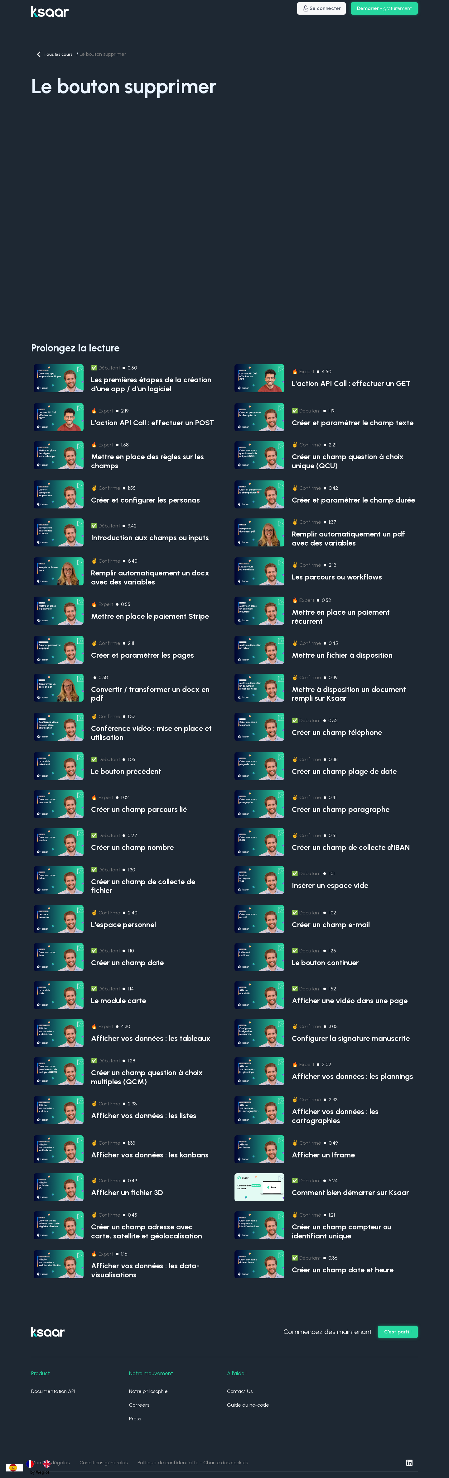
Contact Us (240, 1391)
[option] (31, 1464)
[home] (50, 8)
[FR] (31, 1464)
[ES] (14, 1467)
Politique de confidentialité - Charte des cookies (193, 1463)
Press (135, 1419)
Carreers (139, 1405)
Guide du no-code (248, 1405)
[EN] (48, 1464)
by (40, 1472)
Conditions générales (104, 1463)
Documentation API (53, 1391)
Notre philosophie (148, 1391)
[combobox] (14, 1467)
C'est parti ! (398, 1332)
